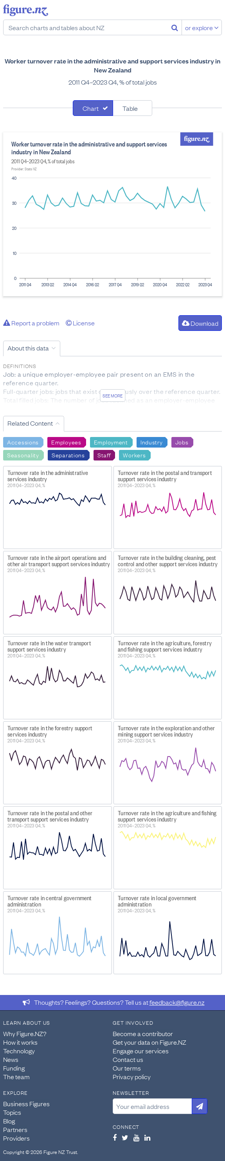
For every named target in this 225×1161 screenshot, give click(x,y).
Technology (19, 1050)
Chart (91, 108)
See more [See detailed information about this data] (112, 395)
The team (16, 1076)
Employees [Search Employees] (66, 441)
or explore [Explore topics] (202, 27)
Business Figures (26, 1103)
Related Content (30, 423)
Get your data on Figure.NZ (149, 1042)
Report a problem (31, 322)
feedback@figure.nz (177, 1002)
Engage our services (141, 1050)
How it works (20, 1042)
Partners (15, 1129)
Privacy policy (132, 1076)
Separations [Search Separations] (68, 454)
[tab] (93, 108)
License (80, 322)
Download (200, 323)
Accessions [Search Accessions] (23, 441)
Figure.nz (25, 10)
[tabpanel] (112, 214)
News (10, 1059)
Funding (14, 1067)
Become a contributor (143, 1033)
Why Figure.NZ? (25, 1033)
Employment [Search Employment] (111, 441)
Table (130, 108)
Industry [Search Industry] (151, 441)
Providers (16, 1138)
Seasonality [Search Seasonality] (23, 454)
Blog (9, 1120)
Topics (12, 1112)
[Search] (175, 27)
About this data (28, 347)
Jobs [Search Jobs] (182, 441)
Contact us (128, 1059)
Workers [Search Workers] (134, 454)
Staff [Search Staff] (104, 454)
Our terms (127, 1067)
